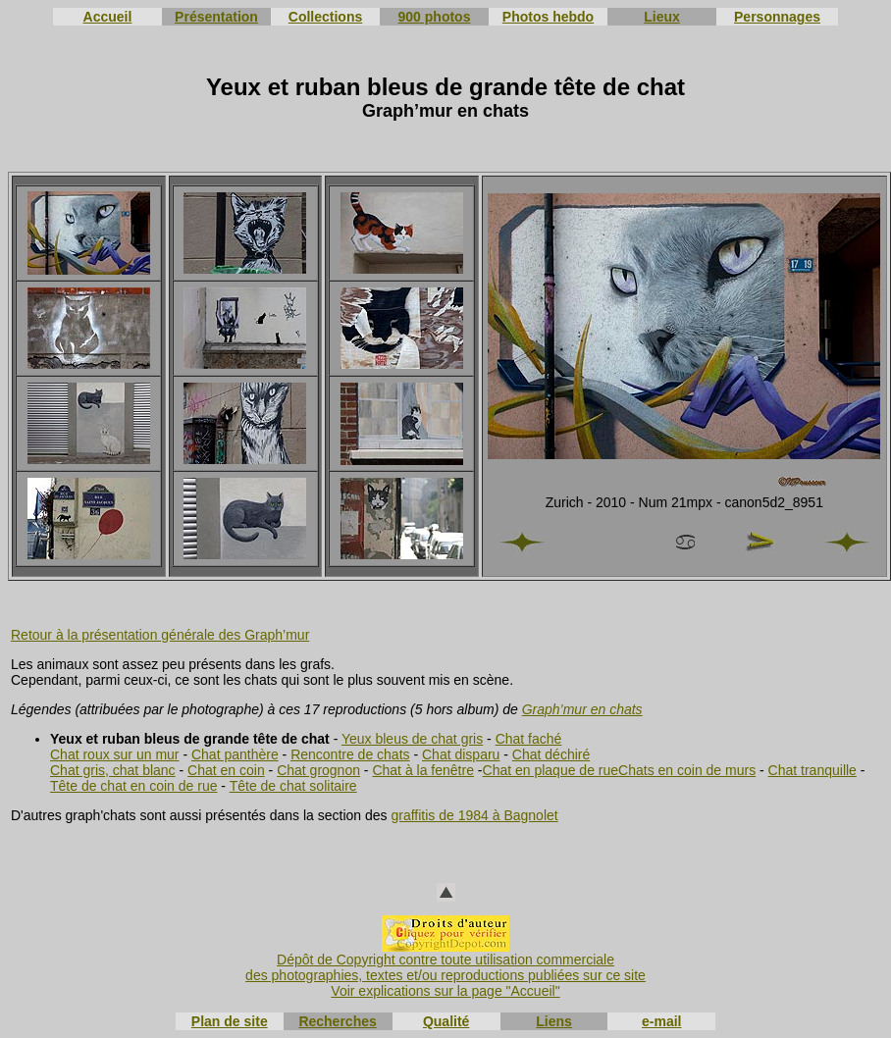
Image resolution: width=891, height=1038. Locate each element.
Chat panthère (235, 754)
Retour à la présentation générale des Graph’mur (160, 635)
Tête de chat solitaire (293, 786)
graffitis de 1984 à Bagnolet (474, 815)
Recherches (337, 1021)
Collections (325, 17)
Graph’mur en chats (582, 709)
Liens (554, 1021)
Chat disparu (460, 754)
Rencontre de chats (349, 754)
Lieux (662, 17)
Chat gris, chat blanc (113, 770)
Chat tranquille (812, 770)
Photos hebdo (548, 17)
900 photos (434, 17)
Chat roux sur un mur (115, 754)
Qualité (446, 1021)
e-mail (661, 1021)
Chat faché (529, 739)
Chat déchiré (551, 754)
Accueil (107, 17)
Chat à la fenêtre (423, 770)
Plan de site (229, 1021)
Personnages (777, 17)
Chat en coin (226, 770)
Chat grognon (318, 770)
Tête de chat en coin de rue (133, 786)
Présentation (216, 17)
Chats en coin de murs (687, 770)
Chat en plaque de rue (551, 770)
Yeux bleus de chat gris (412, 739)
